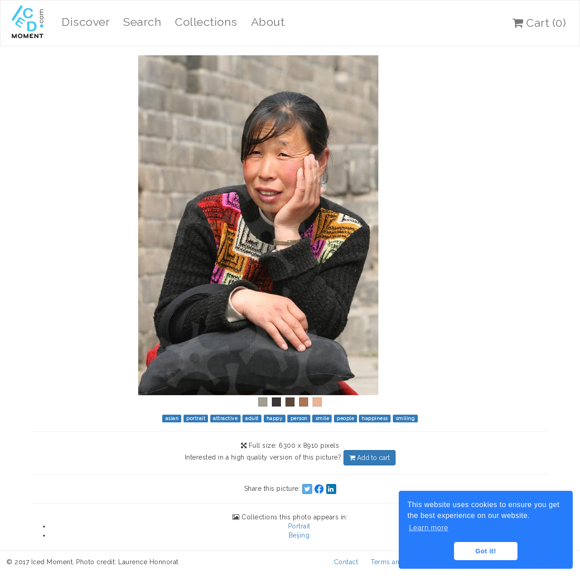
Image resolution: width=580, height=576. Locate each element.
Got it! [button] (485, 551)
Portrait (299, 526)
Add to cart (369, 457)
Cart (539, 22)
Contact (346, 562)
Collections (206, 22)
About (268, 22)
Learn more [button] (428, 528)
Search (142, 22)
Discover (86, 22)
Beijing (299, 535)
